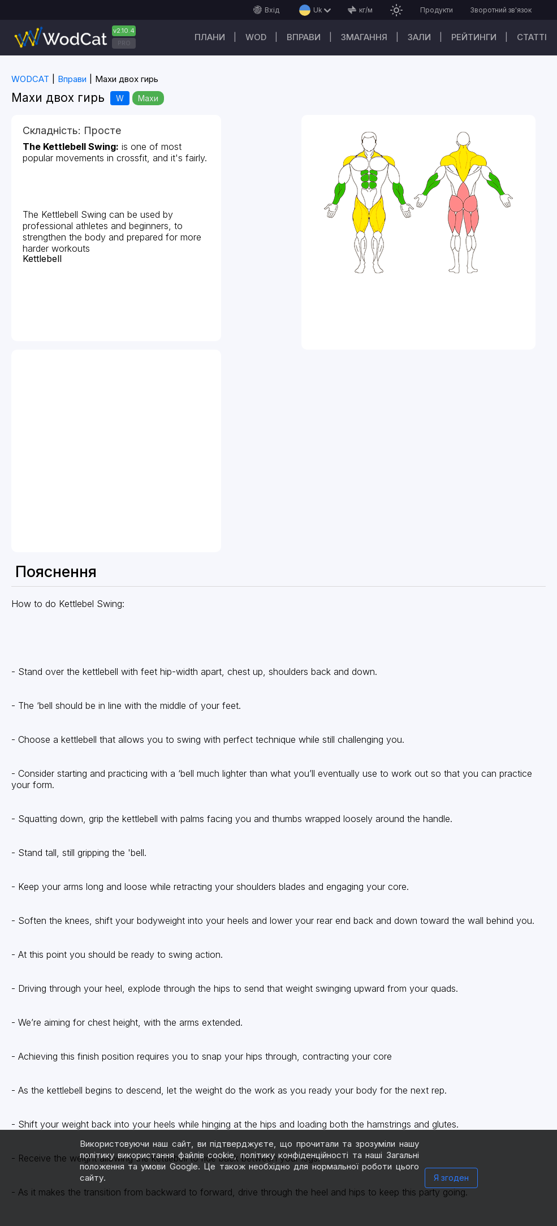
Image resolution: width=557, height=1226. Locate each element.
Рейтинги (473, 37)
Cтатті (532, 37)
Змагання (364, 37)
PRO (124, 43)
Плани (210, 37)
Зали (419, 37)
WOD (255, 37)
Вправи (304, 37)
